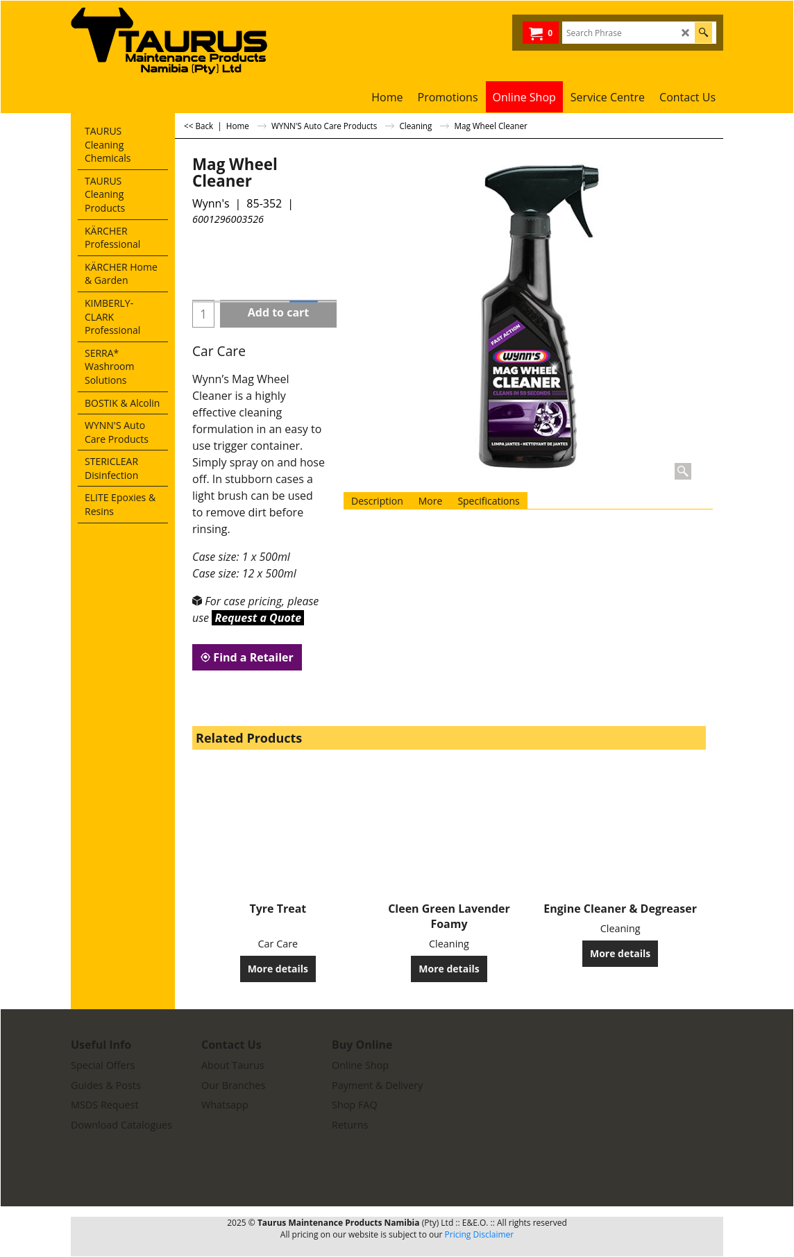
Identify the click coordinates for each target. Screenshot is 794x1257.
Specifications (488, 500)
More (431, 500)
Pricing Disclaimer (479, 1234)
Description (377, 500)
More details (278, 968)
